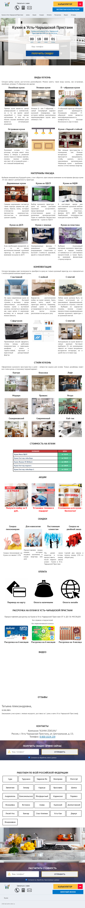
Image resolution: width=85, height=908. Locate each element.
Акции (34, 15)
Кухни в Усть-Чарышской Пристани (12, 15)
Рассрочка (57, 15)
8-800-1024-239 (47, 736)
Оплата (49, 15)
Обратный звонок (68, 892)
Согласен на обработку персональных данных (43, 880)
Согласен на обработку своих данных (43, 758)
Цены (28, 15)
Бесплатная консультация (68, 9)
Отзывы (73, 15)
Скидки (41, 15)
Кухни (6, 898)
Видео (66, 15)
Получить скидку (42, 53)
